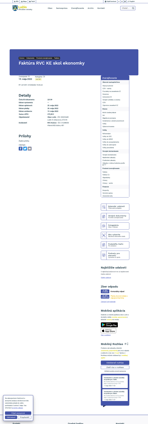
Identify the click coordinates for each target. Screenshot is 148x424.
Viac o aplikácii (106, 299)
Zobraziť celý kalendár (108, 266)
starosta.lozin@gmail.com (124, 410)
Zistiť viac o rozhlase (115, 331)
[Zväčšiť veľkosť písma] (125, 1)
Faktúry (38, 43)
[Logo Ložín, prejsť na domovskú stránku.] (22, 8)
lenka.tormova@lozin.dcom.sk (125, 408)
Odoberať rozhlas (115, 326)
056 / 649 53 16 (121, 406)
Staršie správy (107, 367)
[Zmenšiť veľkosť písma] (119, 1)
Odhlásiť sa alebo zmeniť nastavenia (115, 335)
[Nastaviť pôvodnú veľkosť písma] (122, 1)
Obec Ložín (107, 419)
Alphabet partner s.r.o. (84, 419)
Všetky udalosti (106, 241)
